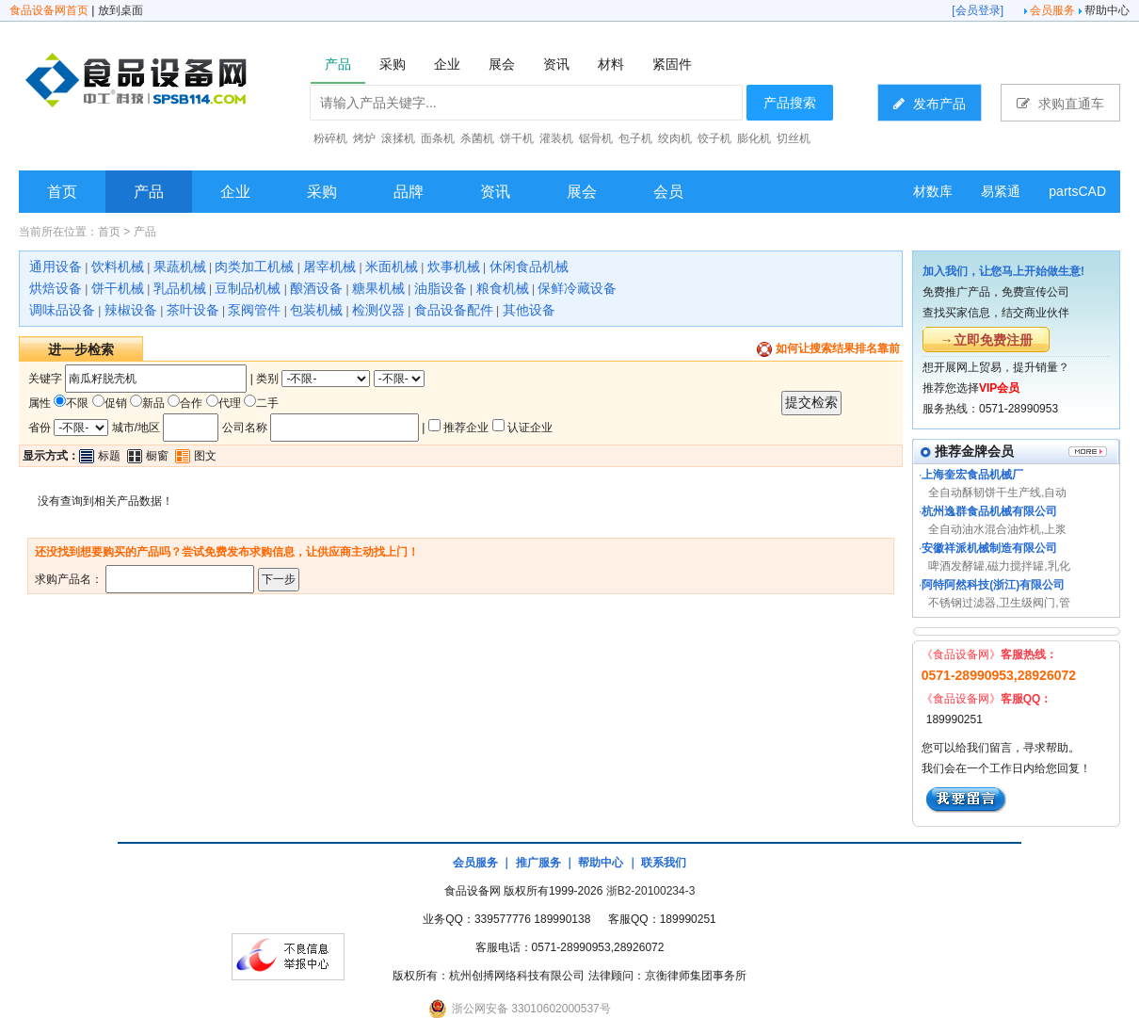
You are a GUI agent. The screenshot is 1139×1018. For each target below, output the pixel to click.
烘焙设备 (55, 288)
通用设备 (55, 266)
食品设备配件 (453, 309)
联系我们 (663, 862)
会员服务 (1052, 10)
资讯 (495, 192)
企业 (235, 192)
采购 (322, 192)
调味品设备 (62, 309)
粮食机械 (502, 288)
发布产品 (929, 103)
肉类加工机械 (254, 266)
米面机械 (391, 266)
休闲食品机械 (529, 266)
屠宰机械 (329, 266)
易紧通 (1000, 191)
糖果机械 (378, 288)
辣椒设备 (130, 309)
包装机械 (316, 309)
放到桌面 (120, 10)
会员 (668, 192)
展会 (582, 192)
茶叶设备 (193, 309)
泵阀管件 (254, 309)
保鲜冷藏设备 (577, 288)
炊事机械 (453, 266)
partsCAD (1077, 191)
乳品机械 (179, 288)
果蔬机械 (179, 266)
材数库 (933, 191)
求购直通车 (1060, 103)
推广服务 (538, 862)
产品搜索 (789, 102)
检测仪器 (378, 309)
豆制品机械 (248, 288)
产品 (149, 192)
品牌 (408, 192)
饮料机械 (117, 266)
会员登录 (978, 10)
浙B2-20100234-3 (651, 890)
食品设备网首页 (48, 10)
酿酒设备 (316, 288)
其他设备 (529, 309)
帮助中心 (1107, 10)
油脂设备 (440, 288)
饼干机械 (117, 288)
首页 (62, 192)
